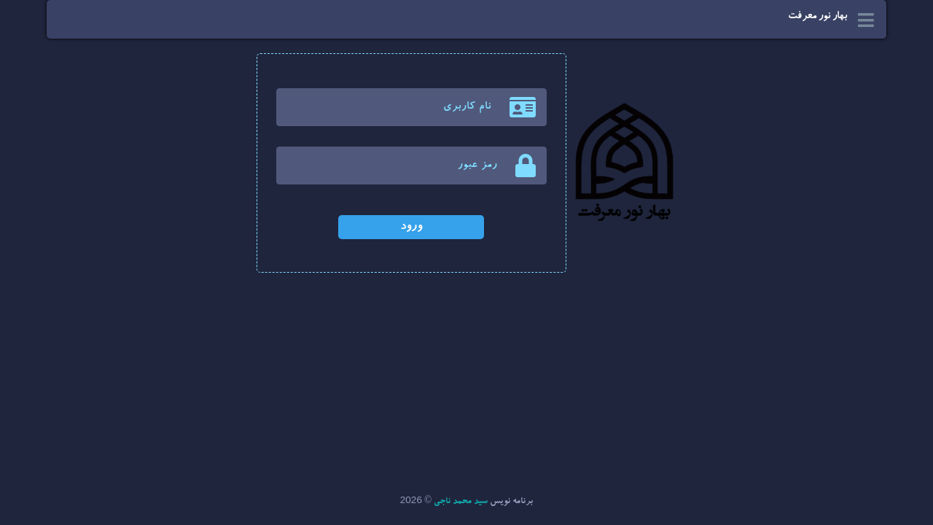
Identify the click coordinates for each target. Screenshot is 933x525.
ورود (411, 227)
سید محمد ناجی (461, 502)
